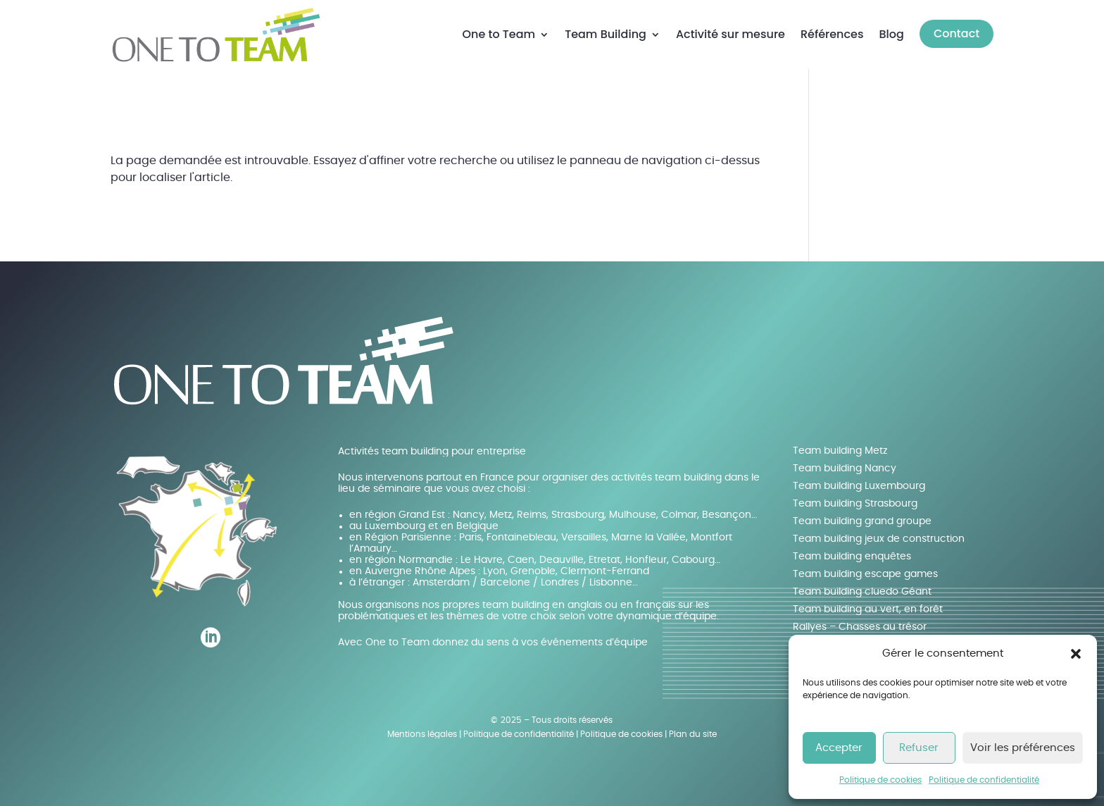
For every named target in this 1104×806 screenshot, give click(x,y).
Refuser (919, 748)
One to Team (498, 34)
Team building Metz (840, 451)
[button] (1076, 654)
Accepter (838, 748)
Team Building (605, 34)
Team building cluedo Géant (862, 592)
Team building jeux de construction (879, 539)
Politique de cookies (880, 780)
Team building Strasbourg (855, 504)
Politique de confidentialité (984, 780)
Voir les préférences (1022, 748)
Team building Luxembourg (859, 486)
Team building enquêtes (852, 557)
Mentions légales (422, 734)
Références (832, 34)
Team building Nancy (844, 468)
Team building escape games (865, 574)
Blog (891, 34)
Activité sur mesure (730, 34)
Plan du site (693, 734)
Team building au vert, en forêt (868, 609)
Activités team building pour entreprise (432, 452)
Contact (956, 33)
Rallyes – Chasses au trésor (860, 627)
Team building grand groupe (862, 521)
